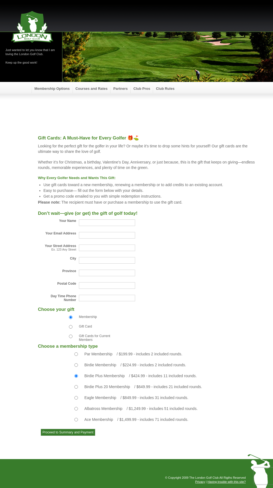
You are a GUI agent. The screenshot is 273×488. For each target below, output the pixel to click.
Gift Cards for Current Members (94, 338)
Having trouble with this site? (226, 481)
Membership (88, 317)
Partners (120, 89)
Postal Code (66, 283)
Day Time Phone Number (63, 298)
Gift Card (85, 326)
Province (69, 271)
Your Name (67, 221)
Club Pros (141, 89)
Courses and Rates (91, 89)
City (73, 258)
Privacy (200, 481)
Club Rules (165, 89)
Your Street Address (57, 247)
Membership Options (52, 89)
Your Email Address (60, 233)
